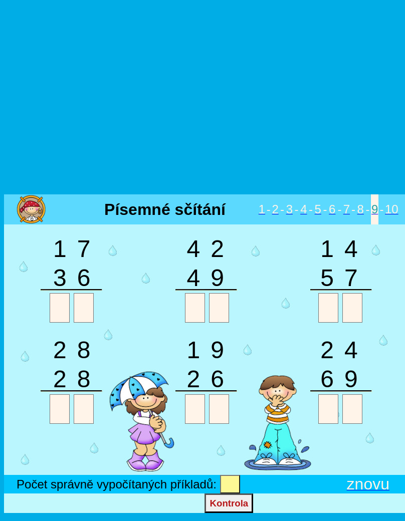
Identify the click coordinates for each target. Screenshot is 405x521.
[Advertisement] (201, 98)
